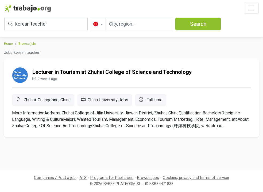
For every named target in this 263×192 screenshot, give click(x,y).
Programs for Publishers (111, 177)
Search (198, 24)
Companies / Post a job (55, 177)
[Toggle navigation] (251, 8)
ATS (83, 177)
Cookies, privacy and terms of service (196, 177)
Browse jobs (27, 44)
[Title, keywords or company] (46, 24)
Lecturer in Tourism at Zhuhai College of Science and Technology (112, 72)
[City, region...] (139, 24)
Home (8, 44)
